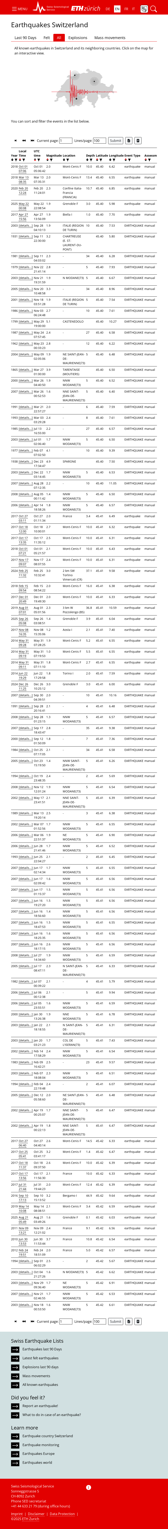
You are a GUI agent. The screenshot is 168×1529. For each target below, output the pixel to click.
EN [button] (117, 9)
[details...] (26, 225)
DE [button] (108, 9)
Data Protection (62, 1514)
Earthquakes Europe (39, 1453)
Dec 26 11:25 (23, 686)
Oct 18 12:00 (23, 529)
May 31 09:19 (24, 654)
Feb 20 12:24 (23, 190)
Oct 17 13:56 (23, 1176)
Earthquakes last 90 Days (42, 1349)
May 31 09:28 (24, 643)
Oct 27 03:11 (23, 518)
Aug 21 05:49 (23, 1219)
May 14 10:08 (24, 1208)
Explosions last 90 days (41, 1367)
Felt (47, 37)
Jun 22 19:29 (23, 675)
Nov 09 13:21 (23, 1230)
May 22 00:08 (24, 206)
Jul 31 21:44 (22, 1187)
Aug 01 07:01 (23, 610)
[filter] (16, 160)
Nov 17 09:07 (23, 562)
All (59, 37)
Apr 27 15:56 (23, 216)
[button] (19, 9)
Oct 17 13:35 (23, 540)
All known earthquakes (40, 1384)
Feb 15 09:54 (23, 588)
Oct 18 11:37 (23, 1165)
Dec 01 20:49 (23, 599)
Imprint (17, 1514)
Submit (115, 140)
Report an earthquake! (40, 1406)
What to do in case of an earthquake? (52, 1414)
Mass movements (109, 37)
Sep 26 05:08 (23, 621)
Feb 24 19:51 (23, 1252)
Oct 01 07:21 (23, 551)
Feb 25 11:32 (23, 573)
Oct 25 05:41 (23, 1154)
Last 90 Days (25, 37)
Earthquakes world (37, 1462)
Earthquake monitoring (41, 1445)
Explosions (77, 37)
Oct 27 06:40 (23, 1143)
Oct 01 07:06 (23, 169)
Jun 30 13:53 (23, 1241)
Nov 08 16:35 (23, 632)
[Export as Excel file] (128, 140)
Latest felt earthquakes (41, 1358)
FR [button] (126, 9)
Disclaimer (36, 1514)
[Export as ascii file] (138, 140)
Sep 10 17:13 (23, 1198)
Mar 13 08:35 (24, 179)
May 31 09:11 (24, 664)
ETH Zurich (30, 1519)
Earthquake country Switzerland (48, 1436)
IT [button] (133, 9)
